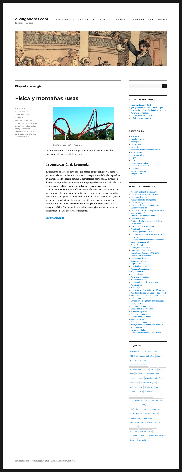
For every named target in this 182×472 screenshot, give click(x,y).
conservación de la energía (26, 123)
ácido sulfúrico (143, 440)
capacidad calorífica (153, 378)
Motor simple (136, 285)
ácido (132, 440)
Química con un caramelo (141, 118)
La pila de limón (137, 264)
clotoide (28, 121)
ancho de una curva (138, 360)
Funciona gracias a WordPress (63, 461)
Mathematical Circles (139, 280)
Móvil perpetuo (137, 288)
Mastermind (135, 418)
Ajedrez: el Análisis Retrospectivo (144, 195)
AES (155, 351)
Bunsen (133, 378)
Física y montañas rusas (46, 98)
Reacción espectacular (140, 314)
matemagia (147, 418)
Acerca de (162, 19)
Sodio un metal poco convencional (144, 322)
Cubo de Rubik (136, 400)
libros (150, 19)
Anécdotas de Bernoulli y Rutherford (145, 205)
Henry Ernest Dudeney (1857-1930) (145, 253)
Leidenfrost (155, 409)
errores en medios (101, 19)
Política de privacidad (40, 461)
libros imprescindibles (140, 163)
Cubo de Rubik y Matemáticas (142, 116)
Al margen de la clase (139, 197)
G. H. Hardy (141, 405)
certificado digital (148, 382)
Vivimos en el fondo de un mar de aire (146, 333)
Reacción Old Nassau (139, 319)
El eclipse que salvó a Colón (142, 232)
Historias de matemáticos (141, 256)
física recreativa (137, 155)
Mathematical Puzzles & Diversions (145, 282)
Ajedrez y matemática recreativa (143, 192)
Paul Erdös (151, 422)
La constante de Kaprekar (141, 258)
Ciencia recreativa (138, 218)
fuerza (28, 131)
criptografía (135, 142)
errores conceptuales (153, 400)
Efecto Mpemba (137, 224)
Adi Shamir (146, 351)
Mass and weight (138, 274)
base (132, 374)
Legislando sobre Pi (139, 266)
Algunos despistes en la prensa (143, 200)
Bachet (162, 369)
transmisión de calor (157, 436)
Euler (132, 405)
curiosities (135, 147)
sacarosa (133, 431)
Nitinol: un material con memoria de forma (148, 296)
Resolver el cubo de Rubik (141, 105)
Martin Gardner (151, 414)
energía (18, 126)
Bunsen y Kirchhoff (139, 208)
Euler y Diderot (137, 245)
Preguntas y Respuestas (140, 306)
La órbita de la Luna (138, 261)
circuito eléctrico (151, 387)
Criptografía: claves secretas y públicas (146, 221)
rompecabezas (137, 174)
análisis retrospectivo (138, 365)
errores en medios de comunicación (145, 150)
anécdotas (83, 19)
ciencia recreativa (62, 19)
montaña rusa (30, 134)
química (133, 427)
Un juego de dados (138, 330)
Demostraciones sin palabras (142, 309)
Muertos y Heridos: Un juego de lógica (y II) (148, 293)
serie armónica (145, 431)
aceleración (20, 121)
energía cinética (29, 126)
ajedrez (159, 356)
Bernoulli (140, 374)
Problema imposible (139, 311)
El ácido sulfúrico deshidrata (142, 226)
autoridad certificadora (139, 369)
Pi (159, 422)
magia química (136, 414)
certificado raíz (136, 387)
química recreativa (138, 171)
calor (141, 378)
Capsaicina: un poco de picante (143, 216)
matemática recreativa (140, 166)
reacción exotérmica (147, 427)
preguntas (135, 168)
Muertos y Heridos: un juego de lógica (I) (147, 290)
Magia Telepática (137, 272)
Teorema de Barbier (138, 436)
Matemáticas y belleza (140, 113)
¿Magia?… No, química (140, 269)
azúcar (154, 369)
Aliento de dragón (138, 203)
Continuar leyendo (55, 218)
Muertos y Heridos (137, 422)
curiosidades (120, 19)
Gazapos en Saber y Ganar (141, 250)
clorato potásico (136, 391)
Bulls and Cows (152, 374)
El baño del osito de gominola (142, 229)
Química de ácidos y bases (141, 317)
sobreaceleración (22, 137)
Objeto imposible (137, 298)
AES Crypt (134, 356)
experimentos (137, 19)
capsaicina (134, 382)
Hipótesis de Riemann (139, 409)
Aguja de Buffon (147, 356)
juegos (133, 158)
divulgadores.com (31, 19)
